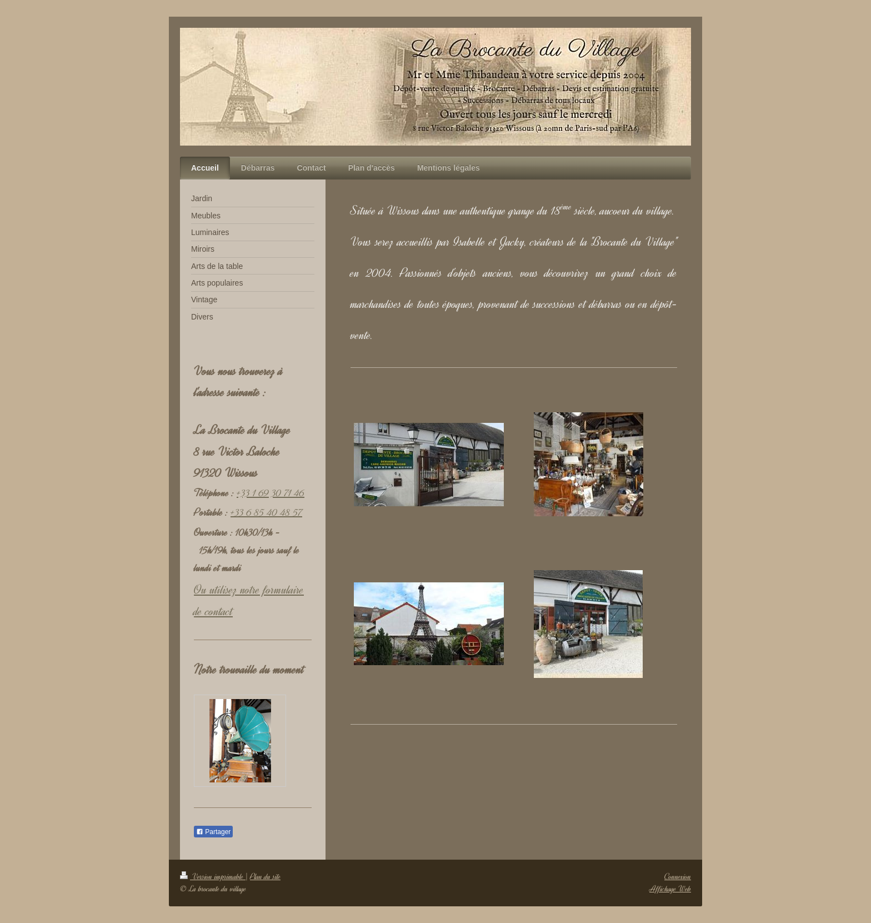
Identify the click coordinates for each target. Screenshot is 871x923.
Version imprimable (213, 876)
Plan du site (265, 876)
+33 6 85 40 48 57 (266, 512)
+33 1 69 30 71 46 (270, 493)
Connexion (677, 876)
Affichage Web (670, 889)
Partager (213, 832)
